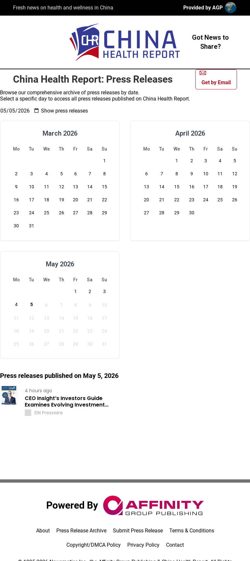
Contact (175, 545)
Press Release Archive (81, 531)
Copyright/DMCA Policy (93, 545)
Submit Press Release (138, 531)
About (43, 531)
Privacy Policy (143, 545)
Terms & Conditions (191, 531)
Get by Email (215, 78)
